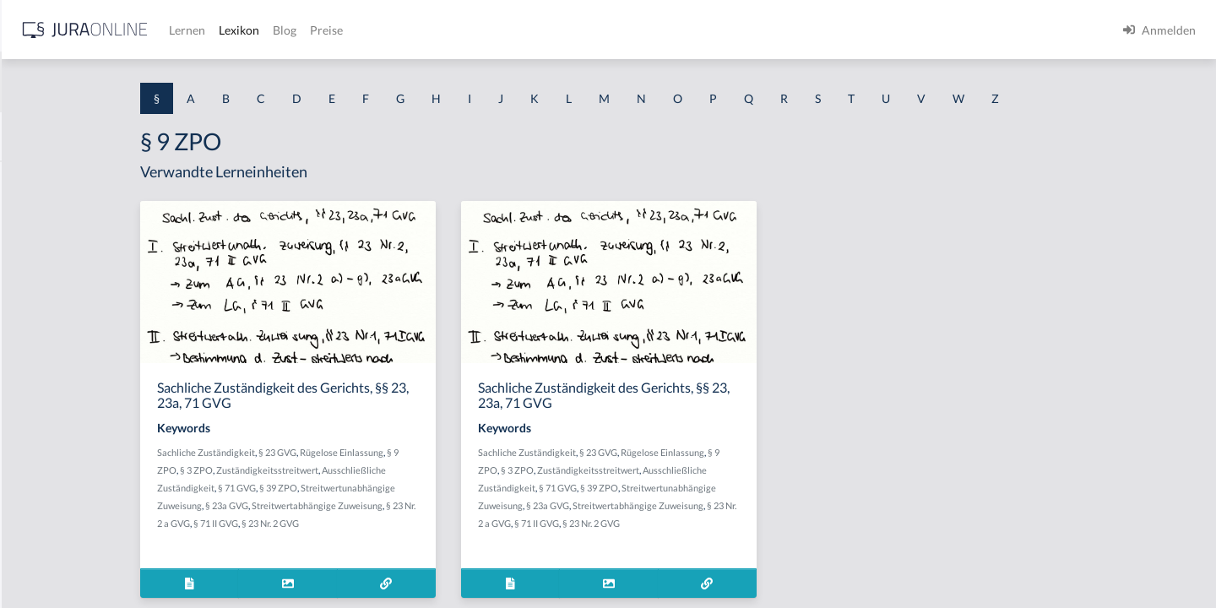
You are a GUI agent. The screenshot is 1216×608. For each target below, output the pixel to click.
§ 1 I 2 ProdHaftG (59, 445)
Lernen (455, 30)
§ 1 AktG (36, 179)
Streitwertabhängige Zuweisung (459, 505)
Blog (553, 30)
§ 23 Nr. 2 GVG (425, 523)
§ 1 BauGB (41, 217)
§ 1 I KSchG (43, 521)
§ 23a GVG (369, 505)
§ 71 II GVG (371, 523)
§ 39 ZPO (421, 487)
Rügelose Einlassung (484, 452)
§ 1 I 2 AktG (43, 407)
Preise (594, 30)
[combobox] (135, 82)
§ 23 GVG (420, 452)
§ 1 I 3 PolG (43, 483)
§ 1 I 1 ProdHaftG (59, 369)
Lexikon (507, 30)
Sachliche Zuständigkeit (349, 452)
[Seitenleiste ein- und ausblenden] (243, 26)
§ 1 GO (31, 255)
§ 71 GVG (380, 487)
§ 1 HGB (35, 293)
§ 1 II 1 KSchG (49, 559)
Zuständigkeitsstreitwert (410, 469)
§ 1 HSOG (39, 331)
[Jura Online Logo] (353, 30)
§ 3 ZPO (339, 469)
